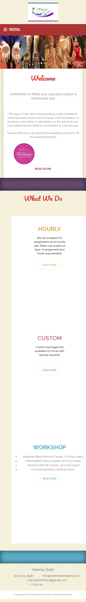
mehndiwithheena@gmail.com (47, 580)
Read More (43, 168)
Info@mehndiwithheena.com (61, 576)
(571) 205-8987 (24, 576)
